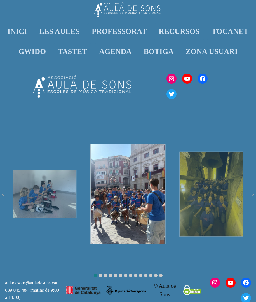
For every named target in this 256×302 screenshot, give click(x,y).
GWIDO (32, 51)
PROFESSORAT (119, 31)
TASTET (72, 51)
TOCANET (230, 31)
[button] (95, 275)
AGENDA (115, 51)
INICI (17, 31)
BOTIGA (158, 51)
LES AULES (59, 31)
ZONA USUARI (212, 51)
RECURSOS (179, 31)
